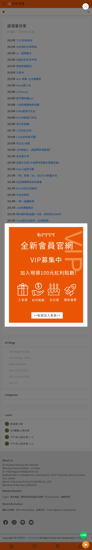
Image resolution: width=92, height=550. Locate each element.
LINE (83, 535)
